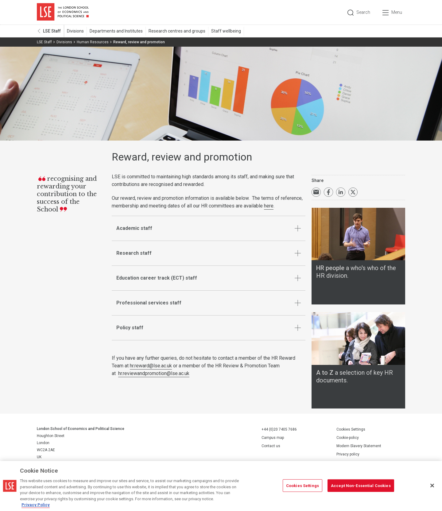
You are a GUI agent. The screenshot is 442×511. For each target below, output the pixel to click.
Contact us (271, 445)
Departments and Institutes (116, 31)
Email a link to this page (316, 192)
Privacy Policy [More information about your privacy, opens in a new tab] (35, 504)
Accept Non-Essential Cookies (361, 485)
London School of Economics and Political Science (63, 12)
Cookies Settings (350, 429)
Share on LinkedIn (340, 192)
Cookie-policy (347, 438)
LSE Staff (52, 31)
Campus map (273, 437)
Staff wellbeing (226, 31)
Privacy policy (347, 454)
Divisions (75, 31)
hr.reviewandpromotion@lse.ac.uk (153, 373)
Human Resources (93, 42)
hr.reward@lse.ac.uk (151, 366)
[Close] (432, 485)
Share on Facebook (328, 192)
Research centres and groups (177, 31)
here (268, 206)
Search (363, 12)
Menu (396, 12)
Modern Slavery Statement (358, 446)
